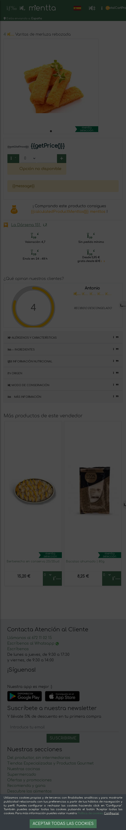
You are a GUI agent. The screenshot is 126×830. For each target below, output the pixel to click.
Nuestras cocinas (23, 769)
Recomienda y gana (26, 786)
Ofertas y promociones (29, 780)
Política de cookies (90, 813)
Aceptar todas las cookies (63, 824)
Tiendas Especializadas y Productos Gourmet (50, 763)
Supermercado (21, 774)
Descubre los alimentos (29, 791)
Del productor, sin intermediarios (38, 758)
